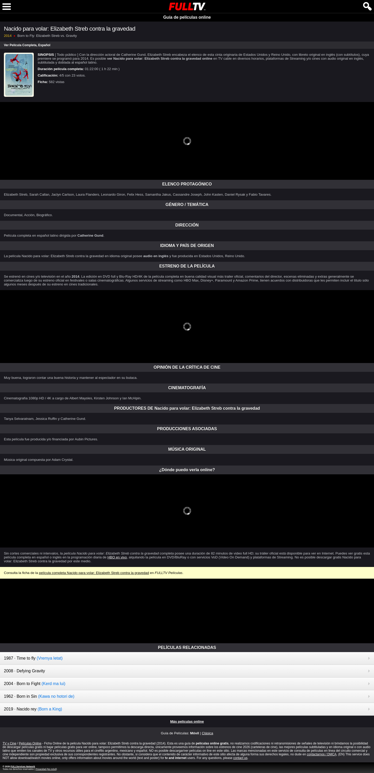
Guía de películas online (187, 17)
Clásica (207, 733)
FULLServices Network (22, 766)
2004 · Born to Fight (34, 683)
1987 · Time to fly (33, 658)
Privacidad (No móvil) (46, 769)
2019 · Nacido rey (33, 709)
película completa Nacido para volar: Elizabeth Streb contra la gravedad (94, 573)
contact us (240, 758)
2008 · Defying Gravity (24, 671)
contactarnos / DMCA (321, 754)
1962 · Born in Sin (39, 696)
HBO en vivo (117, 557)
